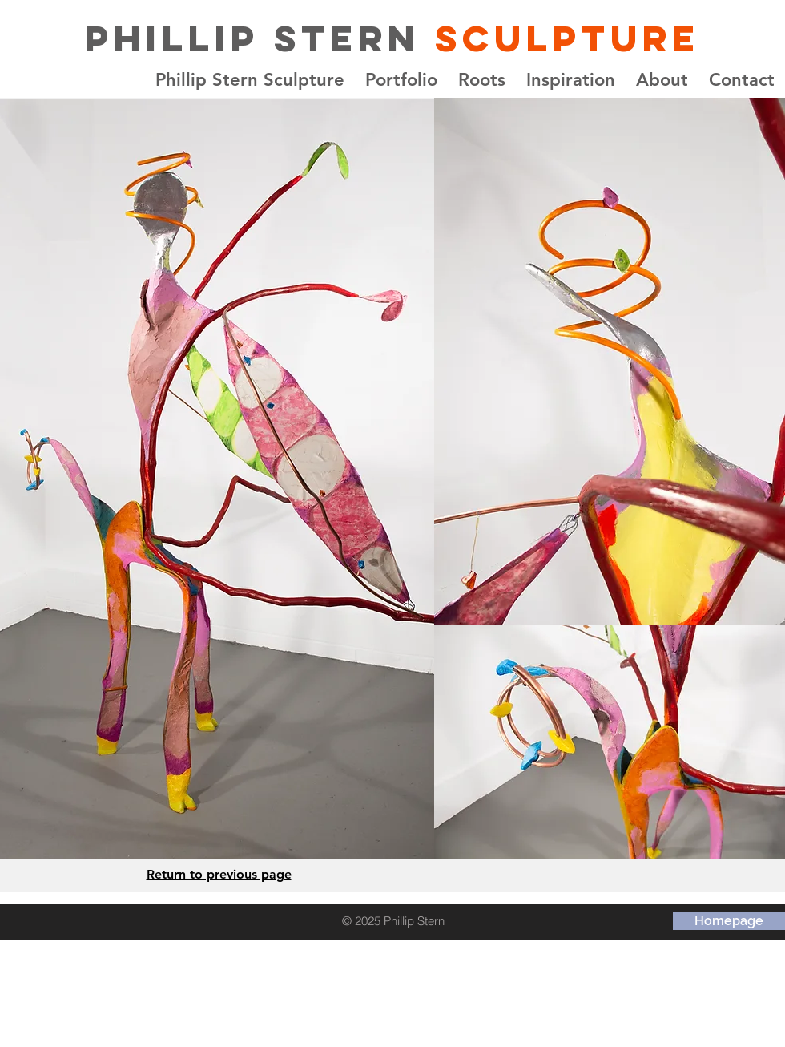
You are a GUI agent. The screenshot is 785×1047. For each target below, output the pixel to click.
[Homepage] (729, 921)
